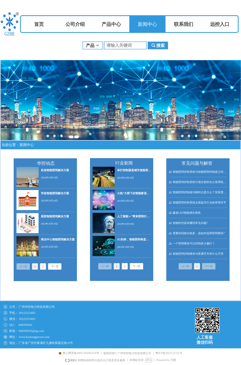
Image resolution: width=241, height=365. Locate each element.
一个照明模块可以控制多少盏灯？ (194, 243)
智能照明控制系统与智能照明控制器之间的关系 (200, 171)
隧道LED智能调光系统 (187, 212)
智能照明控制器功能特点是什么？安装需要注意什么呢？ (200, 192)
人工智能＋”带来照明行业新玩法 (133, 217)
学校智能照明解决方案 (55, 193)
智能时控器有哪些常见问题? (190, 223)
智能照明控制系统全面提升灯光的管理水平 (199, 202)
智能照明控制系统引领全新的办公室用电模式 (200, 182)
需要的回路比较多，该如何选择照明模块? (199, 233)
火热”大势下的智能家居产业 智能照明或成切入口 (133, 194)
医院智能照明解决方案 (55, 216)
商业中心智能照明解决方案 (58, 239)
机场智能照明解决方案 (55, 170)
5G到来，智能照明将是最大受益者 (133, 240)
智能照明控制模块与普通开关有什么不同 (198, 253)
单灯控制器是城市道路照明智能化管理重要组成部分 (134, 171)
